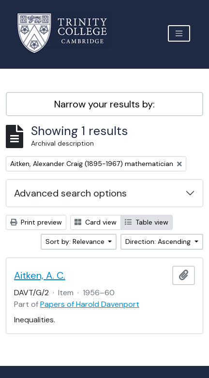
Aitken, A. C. (39, 275)
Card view (96, 222)
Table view (146, 222)
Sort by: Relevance (75, 241)
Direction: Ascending (159, 241)
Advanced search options (70, 193)
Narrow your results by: (104, 104)
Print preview (36, 222)
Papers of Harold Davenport (89, 304)
